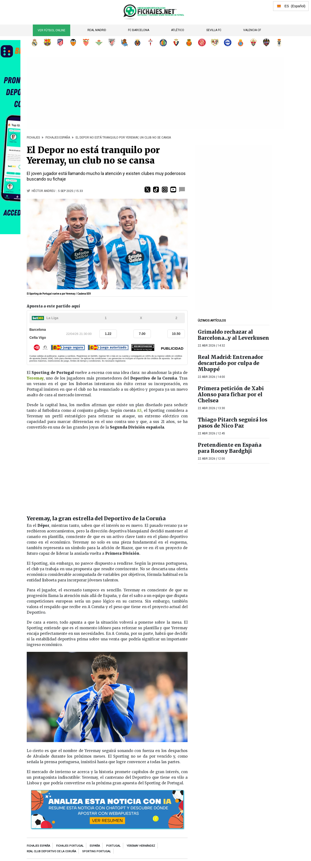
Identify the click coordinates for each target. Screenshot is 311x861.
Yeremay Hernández (141, 845)
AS (139, 410)
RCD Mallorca (189, 42)
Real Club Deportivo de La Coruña (51, 851)
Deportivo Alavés (228, 42)
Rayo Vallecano (215, 42)
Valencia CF (252, 30)
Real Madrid (96, 30)
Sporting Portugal (96, 851)
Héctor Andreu (44, 191)
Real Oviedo (279, 42)
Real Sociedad (125, 42)
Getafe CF (163, 42)
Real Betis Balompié (99, 42)
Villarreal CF (137, 42)
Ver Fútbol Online (51, 30)
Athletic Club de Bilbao (112, 42)
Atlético (177, 30)
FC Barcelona (138, 30)
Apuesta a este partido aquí (53, 306)
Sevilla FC (213, 30)
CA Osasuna (176, 42)
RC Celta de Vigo (150, 42)
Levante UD (266, 42)
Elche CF (253, 42)
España (95, 845)
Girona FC (202, 42)
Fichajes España (38, 845)
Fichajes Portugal (70, 845)
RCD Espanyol (240, 42)
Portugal (113, 845)
